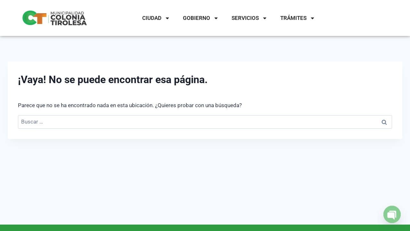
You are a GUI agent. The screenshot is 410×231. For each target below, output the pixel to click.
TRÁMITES (297, 18)
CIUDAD (156, 18)
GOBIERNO (201, 18)
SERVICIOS (249, 18)
